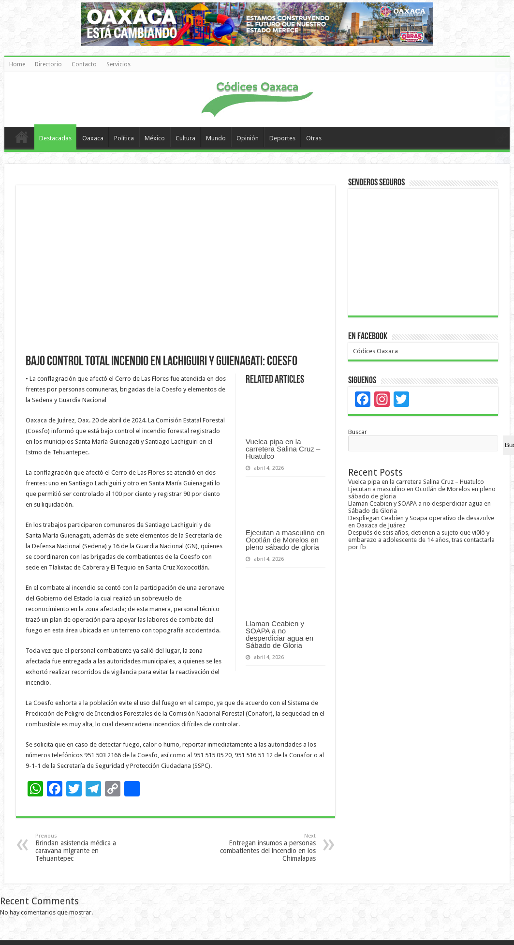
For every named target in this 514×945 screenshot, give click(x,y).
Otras (314, 138)
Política (124, 138)
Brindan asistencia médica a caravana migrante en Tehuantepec (84, 847)
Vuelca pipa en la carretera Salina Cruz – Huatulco (283, 448)
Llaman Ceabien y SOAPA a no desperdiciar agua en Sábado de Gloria (279, 634)
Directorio (48, 64)
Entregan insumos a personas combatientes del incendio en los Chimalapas (266, 847)
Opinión (247, 138)
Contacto (84, 64)
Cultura (185, 138)
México (155, 138)
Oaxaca (92, 138)
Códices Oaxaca (375, 351)
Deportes (282, 138)
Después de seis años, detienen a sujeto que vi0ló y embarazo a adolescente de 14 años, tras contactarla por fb (421, 540)
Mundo (216, 138)
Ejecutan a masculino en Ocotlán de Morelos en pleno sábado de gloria (285, 539)
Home (17, 64)
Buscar (357, 431)
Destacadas (55, 138)
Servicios (118, 64)
